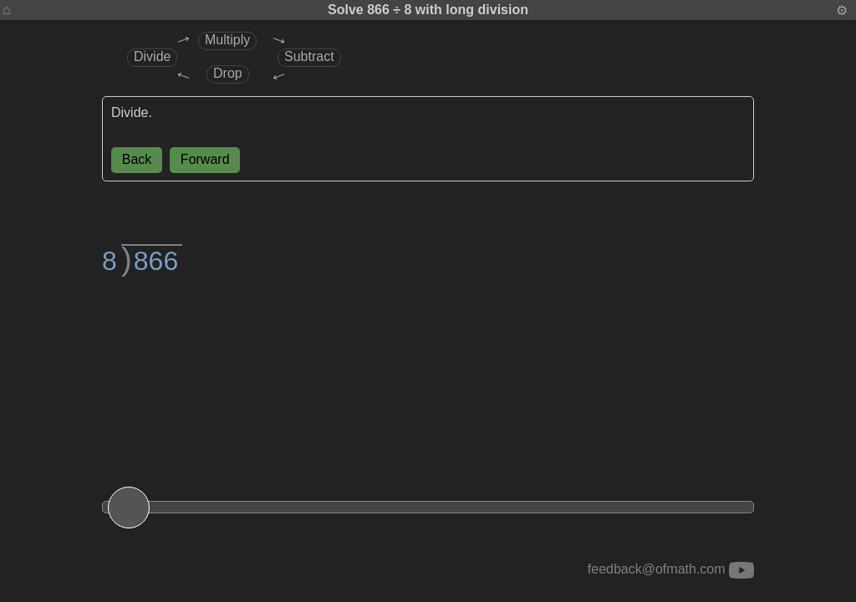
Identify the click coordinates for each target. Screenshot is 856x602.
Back (137, 159)
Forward (205, 159)
